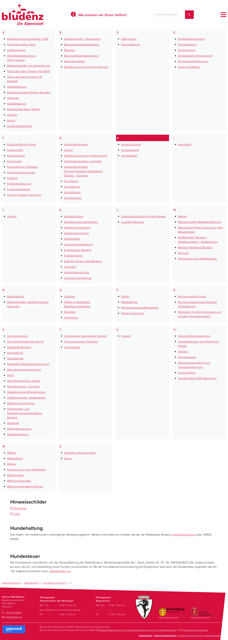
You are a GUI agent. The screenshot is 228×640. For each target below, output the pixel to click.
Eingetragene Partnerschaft (195, 56)
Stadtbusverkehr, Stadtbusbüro (26, 398)
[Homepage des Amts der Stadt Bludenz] (23, 15)
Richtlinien (20, 508)
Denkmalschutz (130, 44)
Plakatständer (129, 302)
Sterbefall (13, 423)
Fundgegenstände (18, 189)
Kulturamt (70, 267)
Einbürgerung (186, 50)
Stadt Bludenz (31, 583)
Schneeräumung (17, 336)
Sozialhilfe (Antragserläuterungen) (28, 364)
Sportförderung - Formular (23, 386)
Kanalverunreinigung (77, 228)
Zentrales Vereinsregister (80, 453)
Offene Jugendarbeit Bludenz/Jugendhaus (77, 304)
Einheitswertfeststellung (193, 61)
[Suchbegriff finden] (189, 14)
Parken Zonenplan (132, 313)
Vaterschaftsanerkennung (194, 336)
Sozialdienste (15, 358)
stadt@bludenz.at (59, 571)
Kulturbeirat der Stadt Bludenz (83, 261)
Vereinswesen (187, 357)
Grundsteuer (72, 187)
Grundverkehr (73, 198)
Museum (183, 253)
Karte (17, 514)
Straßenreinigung (18, 434)
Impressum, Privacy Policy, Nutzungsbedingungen (202, 635)
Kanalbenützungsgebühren (81, 222)
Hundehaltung (130, 150)
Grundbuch (71, 181)
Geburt (68, 150)
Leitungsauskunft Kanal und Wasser (143, 216)
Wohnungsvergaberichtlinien (25, 486)
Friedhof (12, 178)
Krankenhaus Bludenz (78, 250)
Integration (184, 144)
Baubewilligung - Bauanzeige (82, 39)
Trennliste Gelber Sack (21, 44)
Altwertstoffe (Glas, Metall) (23, 109)
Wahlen (12, 453)
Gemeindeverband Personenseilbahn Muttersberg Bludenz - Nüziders (83, 171)
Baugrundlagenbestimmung (81, 56)
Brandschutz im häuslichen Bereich (86, 67)
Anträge (12, 115)
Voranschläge (186, 373)
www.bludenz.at (11, 583)
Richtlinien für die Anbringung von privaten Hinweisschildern (199, 314)
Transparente (72, 347)
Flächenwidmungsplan (21, 172)
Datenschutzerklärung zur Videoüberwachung (194, 365)
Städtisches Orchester (21, 403)
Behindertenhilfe (74, 61)
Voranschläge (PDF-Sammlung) (197, 378)
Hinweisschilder (131, 144)
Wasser (11, 464)
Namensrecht (15, 296)
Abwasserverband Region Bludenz (28, 92)
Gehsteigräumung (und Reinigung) (85, 156)
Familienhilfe (15, 150)
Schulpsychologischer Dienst (25, 342)
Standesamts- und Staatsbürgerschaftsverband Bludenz (24, 413)
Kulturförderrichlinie (76, 272)
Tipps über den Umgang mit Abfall (28, 71)
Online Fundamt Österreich (24, 195)
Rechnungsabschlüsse (192, 296)
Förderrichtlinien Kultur (21, 144)
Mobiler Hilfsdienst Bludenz (195, 247)
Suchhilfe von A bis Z (54, 583)
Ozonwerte (71, 318)
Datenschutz (129, 39)
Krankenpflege (73, 256)
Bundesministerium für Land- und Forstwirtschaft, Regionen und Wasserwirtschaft (137, 630)
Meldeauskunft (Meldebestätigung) (199, 222)
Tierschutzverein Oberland (81, 342)
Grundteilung (72, 192)
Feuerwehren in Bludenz (22, 167)
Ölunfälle (69, 312)
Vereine (183, 351)
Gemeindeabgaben (76, 144)
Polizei (125, 296)
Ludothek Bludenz (132, 222)
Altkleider (13, 98)
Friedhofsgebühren (19, 184)
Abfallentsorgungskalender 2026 (28, 39)
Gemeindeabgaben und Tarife (83, 161)
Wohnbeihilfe (15, 475)
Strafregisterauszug (19, 429)
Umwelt (126, 336)
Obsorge (69, 296)
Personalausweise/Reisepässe (140, 308)
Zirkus (68, 458)
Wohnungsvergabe (19, 481)
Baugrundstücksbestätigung (81, 44)
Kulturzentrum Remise (78, 278)
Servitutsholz (15, 353)
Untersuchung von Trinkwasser (26, 470)
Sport (10, 375)
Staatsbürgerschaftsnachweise (26, 392)
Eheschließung (187, 44)
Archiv (11, 120)
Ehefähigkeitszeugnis (191, 39)
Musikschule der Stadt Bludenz (197, 259)
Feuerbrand (14, 161)
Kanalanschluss (73, 216)
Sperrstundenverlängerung (24, 370)
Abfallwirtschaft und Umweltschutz (28, 66)
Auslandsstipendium (19, 126)
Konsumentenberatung (78, 244)
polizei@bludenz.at (184, 535)
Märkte (182, 216)
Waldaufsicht (15, 458)
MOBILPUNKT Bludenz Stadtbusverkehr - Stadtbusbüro (198, 239)
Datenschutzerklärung (165, 635)
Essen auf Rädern (189, 67)
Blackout (69, 50)
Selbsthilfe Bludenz (19, 347)
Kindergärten (72, 239)
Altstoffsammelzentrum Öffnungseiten (21, 58)
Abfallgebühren (16, 87)
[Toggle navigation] (223, 14)
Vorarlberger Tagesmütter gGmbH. (85, 336)
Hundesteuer (129, 156)
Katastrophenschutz (76, 233)
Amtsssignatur (146, 635)
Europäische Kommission (195, 630)
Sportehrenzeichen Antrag (23, 381)
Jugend (12, 216)
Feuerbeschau (16, 156)
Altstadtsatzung (16, 104)
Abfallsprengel (16, 50)
